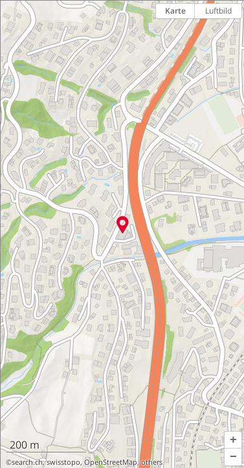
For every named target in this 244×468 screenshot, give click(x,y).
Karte (175, 10)
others (151, 462)
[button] (233, 440)
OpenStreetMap (110, 462)
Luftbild (218, 10)
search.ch (27, 462)
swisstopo (63, 462)
